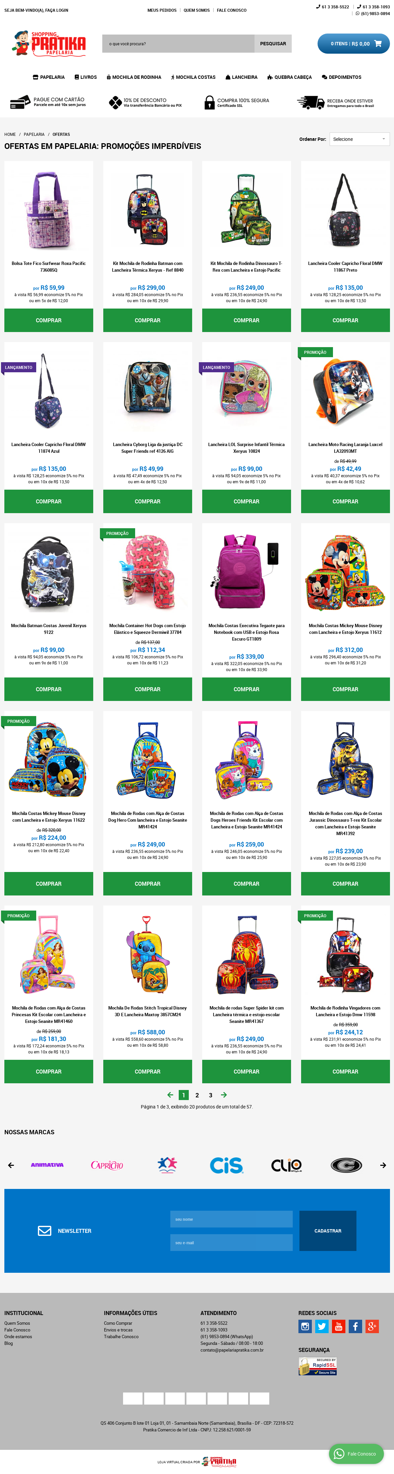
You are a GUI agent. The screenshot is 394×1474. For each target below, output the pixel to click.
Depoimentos (345, 77)
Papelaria (52, 77)
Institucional (23, 1313)
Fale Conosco (231, 10)
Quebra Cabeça (293, 77)
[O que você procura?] (273, 44)
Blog (8, 1343)
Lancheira (245, 77)
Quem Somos (197, 10)
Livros (88, 77)
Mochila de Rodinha (136, 77)
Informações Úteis (130, 1313)
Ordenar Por (312, 139)
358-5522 (335, 6)
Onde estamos (18, 1336)
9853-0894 (375, 13)
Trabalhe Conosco (121, 1336)
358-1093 (376, 6)
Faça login (56, 10)
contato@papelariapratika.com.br (232, 1350)
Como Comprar (118, 1323)
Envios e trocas (118, 1330)
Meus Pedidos (162, 10)
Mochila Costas (196, 77)
